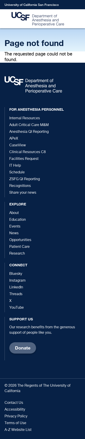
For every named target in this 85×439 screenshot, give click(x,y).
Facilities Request (24, 159)
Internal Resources (24, 118)
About (14, 213)
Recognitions (20, 186)
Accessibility (15, 409)
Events (14, 226)
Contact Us (14, 403)
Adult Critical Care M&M (29, 125)
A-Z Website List (18, 430)
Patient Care (19, 247)
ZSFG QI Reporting (24, 179)
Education (17, 220)
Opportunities (20, 240)
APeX (13, 138)
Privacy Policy (16, 416)
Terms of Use (15, 423)
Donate (22, 348)
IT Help (15, 166)
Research (17, 253)
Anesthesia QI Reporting (29, 132)
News (14, 233)
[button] (79, 18)
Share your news (22, 193)
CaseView (17, 145)
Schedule (17, 172)
